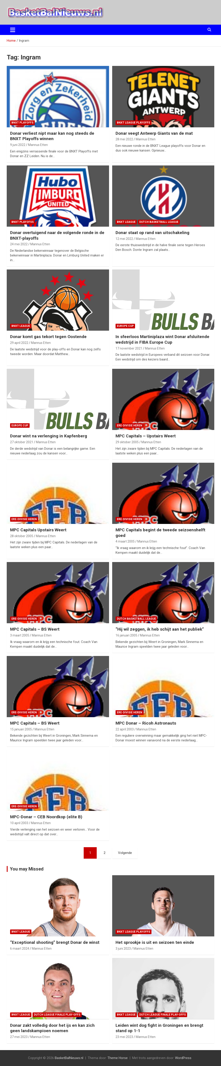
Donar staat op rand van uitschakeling (152, 232)
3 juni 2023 (123, 948)
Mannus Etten (38, 145)
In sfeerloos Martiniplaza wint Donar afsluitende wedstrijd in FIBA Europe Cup (162, 339)
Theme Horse (117, 1058)
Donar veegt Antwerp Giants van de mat (154, 133)
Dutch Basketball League (158, 222)
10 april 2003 (19, 823)
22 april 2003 (125, 729)
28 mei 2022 (124, 139)
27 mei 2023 (19, 1037)
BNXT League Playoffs (133, 122)
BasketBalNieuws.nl (69, 1058)
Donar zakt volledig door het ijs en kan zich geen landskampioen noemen (52, 1028)
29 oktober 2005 (127, 442)
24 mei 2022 (19, 244)
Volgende (125, 853)
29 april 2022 (19, 343)
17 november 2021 (129, 348)
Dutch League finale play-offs (57, 1014)
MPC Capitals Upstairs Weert (38, 529)
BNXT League (126, 222)
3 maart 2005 (19, 635)
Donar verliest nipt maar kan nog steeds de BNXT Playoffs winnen (52, 136)
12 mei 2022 (124, 239)
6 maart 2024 (19, 948)
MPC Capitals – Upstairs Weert (146, 436)
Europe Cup (125, 326)
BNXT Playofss (22, 222)
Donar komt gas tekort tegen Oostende (48, 336)
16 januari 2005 (126, 635)
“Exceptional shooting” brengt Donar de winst (54, 942)
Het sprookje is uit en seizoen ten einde (155, 942)
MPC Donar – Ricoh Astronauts (146, 723)
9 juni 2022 (17, 145)
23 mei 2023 (124, 1037)
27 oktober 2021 (21, 442)
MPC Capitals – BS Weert (34, 629)
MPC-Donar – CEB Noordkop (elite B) (46, 816)
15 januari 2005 (21, 729)
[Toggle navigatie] (13, 30)
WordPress (183, 1058)
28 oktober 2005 (21, 536)
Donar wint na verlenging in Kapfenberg (48, 436)
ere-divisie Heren (129, 425)
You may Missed (27, 869)
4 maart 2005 (125, 541)
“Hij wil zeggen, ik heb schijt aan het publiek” (160, 629)
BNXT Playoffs (22, 122)
